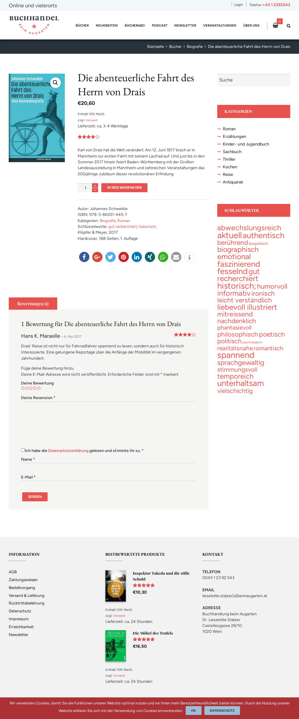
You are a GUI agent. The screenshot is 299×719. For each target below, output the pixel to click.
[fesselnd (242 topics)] (232, 274)
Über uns (251, 25)
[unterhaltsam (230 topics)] (240, 389)
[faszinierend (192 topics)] (238, 267)
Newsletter (185, 25)
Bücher (82, 25)
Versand (91, 120)
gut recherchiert (123, 226)
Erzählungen (234, 137)
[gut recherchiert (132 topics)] (238, 278)
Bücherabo (135, 25)
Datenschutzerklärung (69, 450)
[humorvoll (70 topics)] (272, 290)
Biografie (194, 46)
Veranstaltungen (219, 25)
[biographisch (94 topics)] (238, 252)
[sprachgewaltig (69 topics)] (240, 368)
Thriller (229, 160)
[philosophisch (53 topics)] (237, 340)
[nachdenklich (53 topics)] (236, 326)
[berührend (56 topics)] (232, 245)
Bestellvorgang (22, 587)
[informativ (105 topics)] (234, 297)
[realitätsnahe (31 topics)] (235, 353)
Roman (124, 220)
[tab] (33, 303)
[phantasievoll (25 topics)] (234, 332)
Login (238, 4)
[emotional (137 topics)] (234, 259)
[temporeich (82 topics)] (235, 382)
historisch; (149, 226)
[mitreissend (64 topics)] (235, 319)
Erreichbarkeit (21, 626)
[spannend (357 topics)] (235, 360)
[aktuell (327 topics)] (229, 238)
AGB (13, 571)
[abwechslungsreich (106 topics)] (249, 230)
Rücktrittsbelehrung (27, 603)
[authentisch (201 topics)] (263, 238)
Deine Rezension (38, 397)
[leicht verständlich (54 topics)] (244, 304)
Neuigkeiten (107, 25)
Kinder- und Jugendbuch (247, 145)
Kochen (230, 168)
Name (28, 459)
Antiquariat (233, 184)
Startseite (153, 46)
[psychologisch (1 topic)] (252, 347)
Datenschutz (20, 611)
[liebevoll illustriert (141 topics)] (247, 311)
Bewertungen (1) (33, 303)
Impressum (19, 618)
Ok (193, 710)
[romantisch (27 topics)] (268, 353)
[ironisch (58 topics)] (263, 297)
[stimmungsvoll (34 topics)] (237, 375)
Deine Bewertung (37, 383)
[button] (84, 257)
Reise (228, 176)
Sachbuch (232, 152)
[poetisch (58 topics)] (272, 339)
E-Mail (28, 476)
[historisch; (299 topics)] (236, 289)
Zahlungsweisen (24, 579)
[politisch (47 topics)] (229, 346)
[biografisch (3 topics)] (258, 246)
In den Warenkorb (125, 187)
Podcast (160, 25)
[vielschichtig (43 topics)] (235, 396)
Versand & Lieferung (27, 595)
